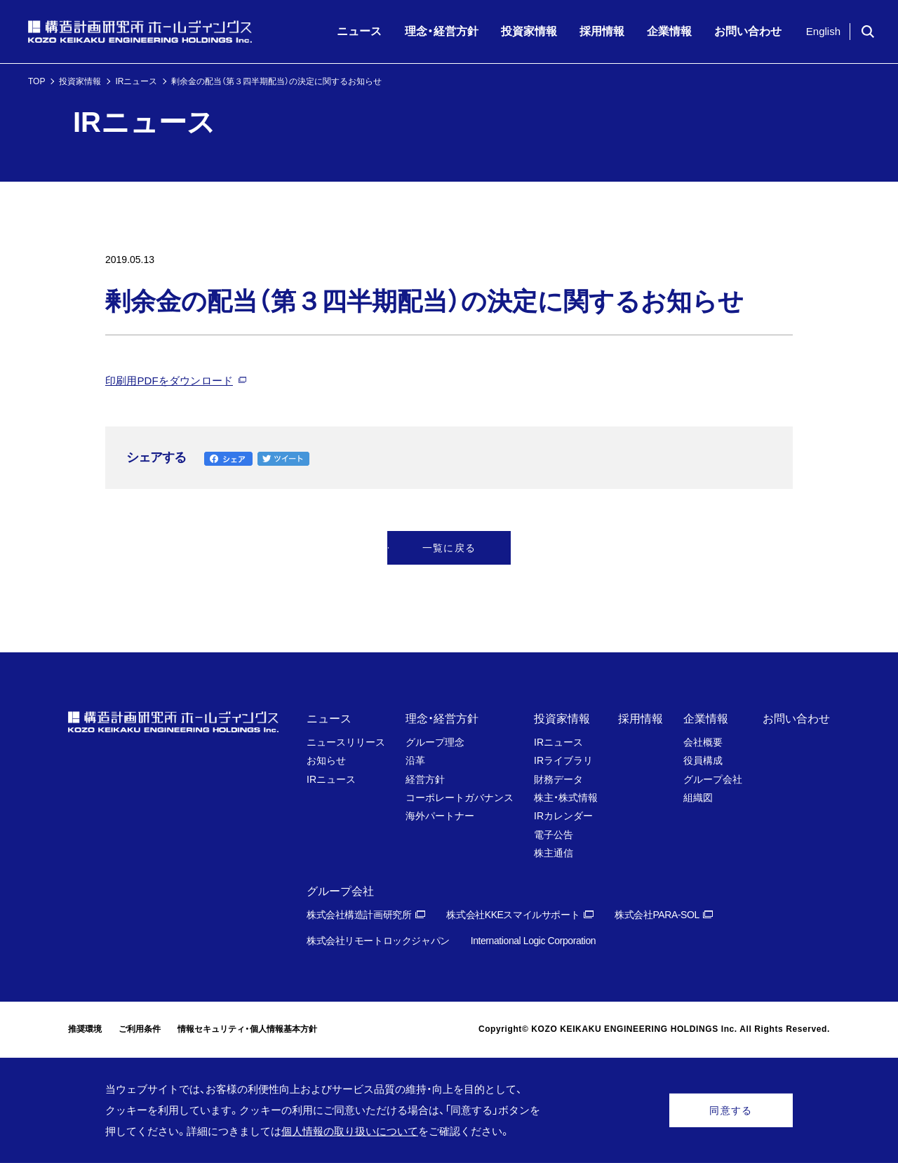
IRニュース (136, 81)
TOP (36, 81)
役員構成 (703, 760)
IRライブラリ (563, 760)
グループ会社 (712, 779)
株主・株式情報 (566, 797)
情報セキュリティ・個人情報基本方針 (247, 1029)
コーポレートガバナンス (460, 797)
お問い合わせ (796, 719)
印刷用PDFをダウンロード (169, 380)
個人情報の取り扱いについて (349, 1131)
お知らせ (326, 760)
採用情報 (640, 719)
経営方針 (425, 779)
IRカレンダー (563, 815)
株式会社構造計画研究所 (359, 914)
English (823, 31)
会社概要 (703, 742)
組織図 (698, 797)
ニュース (329, 719)
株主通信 (553, 853)
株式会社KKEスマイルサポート (512, 914)
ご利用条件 (140, 1029)
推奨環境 (85, 1029)
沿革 (415, 760)
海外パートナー (440, 815)
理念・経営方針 (442, 719)
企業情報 (705, 719)
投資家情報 (80, 81)
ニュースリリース (346, 742)
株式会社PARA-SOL (657, 914)
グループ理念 (435, 742)
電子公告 (553, 834)
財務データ (558, 779)
